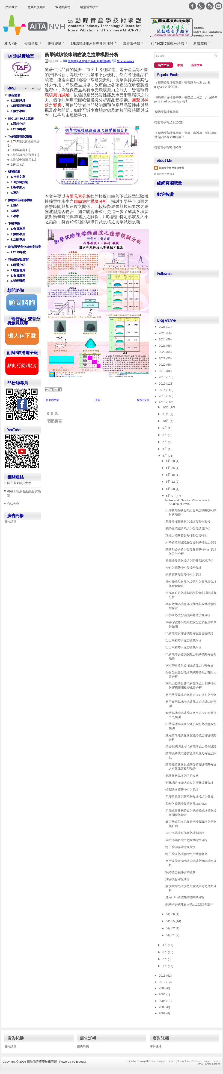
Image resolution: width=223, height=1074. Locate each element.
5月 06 (171, 914)
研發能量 (57, 41)
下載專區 (13, 223)
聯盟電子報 (134, 41)
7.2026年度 (18, 129)
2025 (163, 333)
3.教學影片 (17, 187)
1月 (165, 966)
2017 (163, 383)
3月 (165, 952)
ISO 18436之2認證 (20, 118)
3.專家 (14, 216)
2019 (163, 371)
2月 (165, 959)
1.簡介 (14, 205)
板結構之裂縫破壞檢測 (180, 872)
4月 (165, 945)
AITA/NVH (10, 43)
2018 (163, 377)
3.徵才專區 (17, 111)
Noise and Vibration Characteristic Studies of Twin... (188, 502)
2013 (163, 975)
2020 (163, 364)
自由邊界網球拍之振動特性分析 (186, 840)
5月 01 (171, 935)
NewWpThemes (146, 1061)
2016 (163, 390)
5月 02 (171, 928)
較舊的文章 (143, 399)
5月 (165, 455)
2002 (163, 1013)
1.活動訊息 (17, 100)
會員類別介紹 (36, 7)
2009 (163, 988)
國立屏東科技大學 (19, 483)
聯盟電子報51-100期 (167, 147)
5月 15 (171, 474)
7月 (165, 442)
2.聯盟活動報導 (20, 106)
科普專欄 (203, 41)
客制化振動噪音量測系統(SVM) (186, 804)
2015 (163, 396)
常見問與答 (62, 7)
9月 (165, 427)
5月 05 (171, 921)
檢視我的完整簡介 (164, 174)
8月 (165, 435)
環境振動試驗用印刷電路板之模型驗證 (190, 746)
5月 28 (171, 461)
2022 (163, 352)
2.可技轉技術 (19, 182)
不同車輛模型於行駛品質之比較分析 (189, 665)
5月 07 (171, 495)
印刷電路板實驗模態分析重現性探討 (189, 633)
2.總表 (14, 211)
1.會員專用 (17, 229)
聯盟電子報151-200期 (168, 122)
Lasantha (183, 1061)
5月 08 (171, 489)
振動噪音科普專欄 (19, 200)
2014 (163, 402)
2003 (163, 1007)
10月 (165, 421)
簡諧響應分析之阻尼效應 (181, 776)
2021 (163, 358)
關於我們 (12, 7)
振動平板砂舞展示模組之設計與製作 (189, 904)
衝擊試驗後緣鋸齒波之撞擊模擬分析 (82, 54)
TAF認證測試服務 (19, 136)
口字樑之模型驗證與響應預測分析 (187, 615)
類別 (180, 65)
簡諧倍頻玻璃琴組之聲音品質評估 (187, 528)
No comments (125, 61)
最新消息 (34, 41)
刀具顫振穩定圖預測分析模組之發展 (189, 796)
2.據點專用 (17, 234)
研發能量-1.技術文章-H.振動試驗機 (89, 61)
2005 (163, 994)
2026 (163, 326)
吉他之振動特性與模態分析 (183, 567)
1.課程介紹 (17, 124)
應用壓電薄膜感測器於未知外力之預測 (190, 695)
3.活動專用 (17, 239)
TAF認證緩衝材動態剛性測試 (95, 41)
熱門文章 (163, 65)
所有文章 (196, 65)
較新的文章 (52, 399)
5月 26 (171, 467)
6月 (165, 449)
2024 (163, 339)
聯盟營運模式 (89, 7)
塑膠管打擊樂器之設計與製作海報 (187, 521)
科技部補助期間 (18, 259)
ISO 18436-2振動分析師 (170, 41)
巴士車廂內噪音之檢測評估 (183, 640)
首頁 (97, 399)
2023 (163, 345)
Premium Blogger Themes (205, 1061)
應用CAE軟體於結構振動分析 (185, 897)
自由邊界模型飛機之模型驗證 (184, 833)
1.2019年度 (18, 252)
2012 (163, 982)
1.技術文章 (17, 177)
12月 (165, 407)
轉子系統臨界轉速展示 (180, 847)
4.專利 (14, 192)
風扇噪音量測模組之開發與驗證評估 (189, 560)
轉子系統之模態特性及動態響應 (186, 854)
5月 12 (171, 481)
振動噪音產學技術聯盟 (171, 168)
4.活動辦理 (17, 281)
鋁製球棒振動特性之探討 (181, 789)
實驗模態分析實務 (177, 879)
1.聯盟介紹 (17, 265)
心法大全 (13, 504)
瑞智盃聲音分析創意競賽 (24, 247)
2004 (163, 1001)
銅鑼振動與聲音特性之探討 (183, 574)
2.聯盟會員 (17, 270)
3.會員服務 (17, 275)
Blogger (81, 1061)
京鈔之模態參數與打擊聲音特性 (186, 535)
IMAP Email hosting (209, 1063)
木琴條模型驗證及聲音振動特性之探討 (190, 542)
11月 (165, 414)
